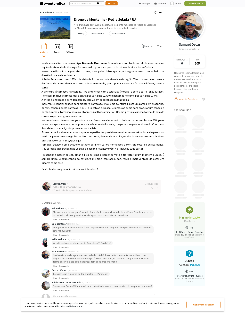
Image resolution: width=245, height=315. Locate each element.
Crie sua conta (195, 3)
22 (152, 46)
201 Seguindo (183, 110)
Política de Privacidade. (69, 306)
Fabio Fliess (58, 208)
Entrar (175, 4)
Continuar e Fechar (203, 304)
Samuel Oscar (47, 12)
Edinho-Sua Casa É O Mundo (67, 282)
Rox (55, 219)
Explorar (160, 3)
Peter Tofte (181, 275)
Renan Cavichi (195, 231)
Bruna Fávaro (195, 275)
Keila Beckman (60, 239)
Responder (64, 219)
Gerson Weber (59, 270)
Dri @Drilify (181, 231)
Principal (144, 3)
